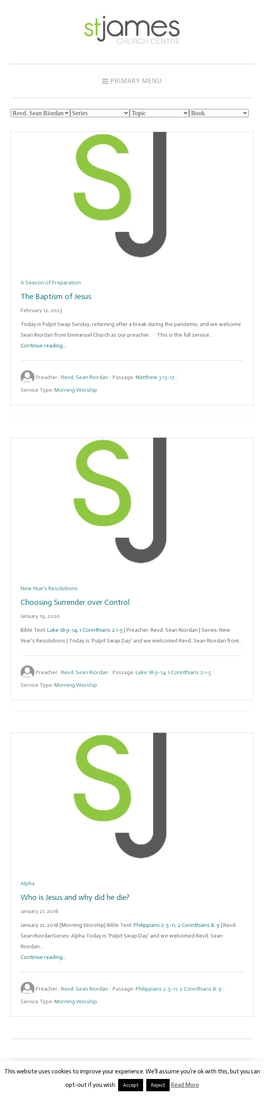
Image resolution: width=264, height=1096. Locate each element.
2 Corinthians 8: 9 (199, 925)
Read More (185, 1084)
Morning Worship (75, 390)
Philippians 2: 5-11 (154, 925)
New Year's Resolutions (49, 588)
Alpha (27, 883)
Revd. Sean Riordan (84, 377)
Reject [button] (158, 1085)
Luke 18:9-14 (62, 630)
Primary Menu (136, 80)
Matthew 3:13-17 (155, 377)
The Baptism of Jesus (56, 296)
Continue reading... (43, 345)
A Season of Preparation (51, 282)
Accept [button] (130, 1085)
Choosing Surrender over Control (75, 602)
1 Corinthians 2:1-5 (101, 630)
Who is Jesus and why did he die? (75, 897)
